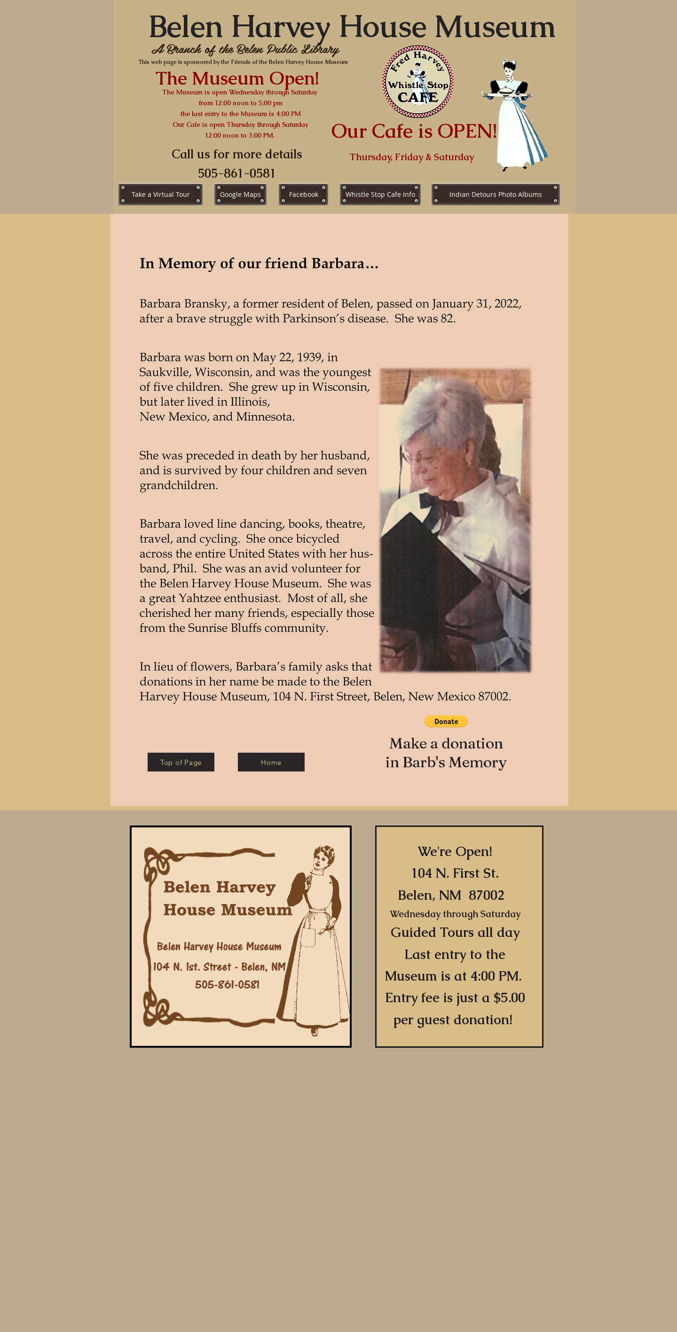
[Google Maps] (240, 194)
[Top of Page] (181, 762)
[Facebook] (303, 194)
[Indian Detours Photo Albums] (496, 194)
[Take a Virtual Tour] (160, 194)
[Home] (271, 762)
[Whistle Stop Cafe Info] (380, 194)
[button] (446, 721)
